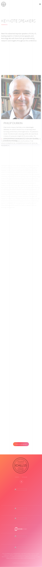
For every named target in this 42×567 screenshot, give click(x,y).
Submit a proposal (21, 444)
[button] (40, 4)
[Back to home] (3, 4)
